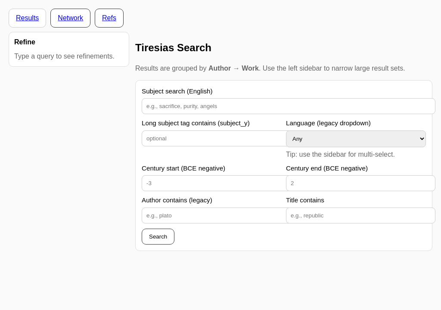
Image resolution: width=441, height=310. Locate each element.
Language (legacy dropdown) (328, 123)
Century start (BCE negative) (183, 168)
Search (158, 236)
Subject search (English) (177, 91)
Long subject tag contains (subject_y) (196, 123)
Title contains (305, 200)
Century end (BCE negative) (327, 168)
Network (70, 18)
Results (27, 18)
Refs (109, 18)
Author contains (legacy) (177, 200)
